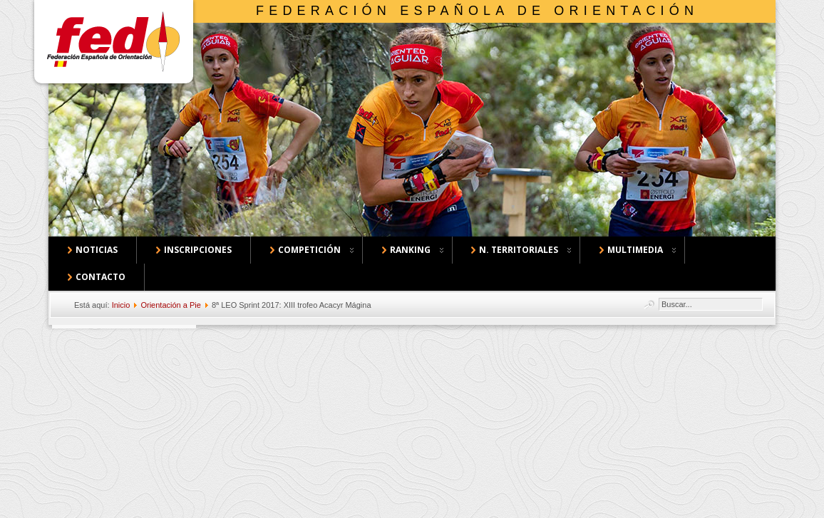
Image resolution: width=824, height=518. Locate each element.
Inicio (121, 305)
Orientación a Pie (170, 305)
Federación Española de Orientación (477, 11)
